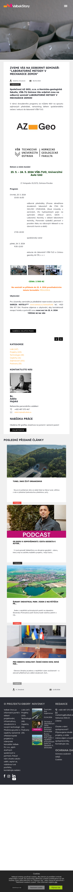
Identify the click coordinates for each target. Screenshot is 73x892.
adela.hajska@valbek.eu (22, 412)
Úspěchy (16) (15, 358)
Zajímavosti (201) (17, 361)
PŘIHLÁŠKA (45, 290)
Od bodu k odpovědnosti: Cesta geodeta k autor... (34, 542)
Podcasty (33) (15, 363)
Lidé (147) (14, 349)
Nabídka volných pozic (23, 331)
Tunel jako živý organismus (27, 481)
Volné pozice (18, 430)
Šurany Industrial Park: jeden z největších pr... (35, 603)
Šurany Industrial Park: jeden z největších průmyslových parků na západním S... (49, 739)
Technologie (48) (17, 355)
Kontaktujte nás (62, 744)
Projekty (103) (15, 352)
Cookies (58, 759)
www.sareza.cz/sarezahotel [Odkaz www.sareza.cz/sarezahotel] (41, 304)
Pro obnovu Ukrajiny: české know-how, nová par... (36, 663)
